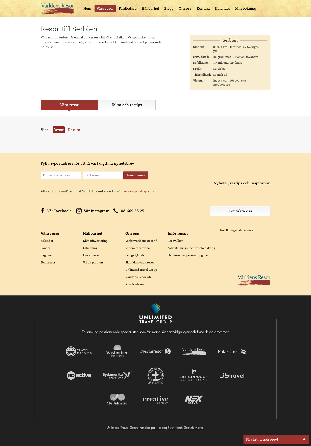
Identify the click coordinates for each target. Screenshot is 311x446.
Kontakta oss (240, 211)
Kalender (222, 8)
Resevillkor (175, 241)
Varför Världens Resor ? (141, 241)
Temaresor (48, 262)
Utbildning (90, 248)
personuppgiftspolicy (138, 191)
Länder (45, 248)
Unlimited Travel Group (141, 270)
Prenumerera (136, 175)
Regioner (47, 255)
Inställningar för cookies (236, 230)
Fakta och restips (127, 104)
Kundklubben (134, 284)
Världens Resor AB (138, 277)
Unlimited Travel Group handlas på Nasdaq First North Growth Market (155, 427)
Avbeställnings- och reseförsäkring (191, 248)
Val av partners (93, 262)
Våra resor (105, 8)
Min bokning (245, 8)
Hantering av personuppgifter (188, 255)
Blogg (169, 8)
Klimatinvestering (95, 241)
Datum (74, 129)
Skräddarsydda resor (139, 262)
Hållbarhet (150, 8)
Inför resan (178, 233)
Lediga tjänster (135, 255)
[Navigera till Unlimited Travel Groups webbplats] (155, 314)
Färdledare (127, 8)
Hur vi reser (91, 255)
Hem (87, 8)
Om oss (185, 8)
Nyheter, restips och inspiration (242, 183)
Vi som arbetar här (138, 248)
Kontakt (203, 8)
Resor (59, 129)
